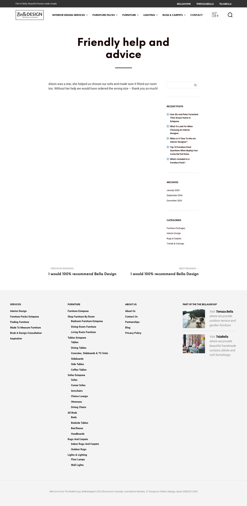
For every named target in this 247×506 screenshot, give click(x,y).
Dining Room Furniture (83, 326)
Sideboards (77, 358)
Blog (127, 327)
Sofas (74, 379)
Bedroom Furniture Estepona (87, 321)
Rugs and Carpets (78, 439)
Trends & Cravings (175, 243)
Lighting (149, 15)
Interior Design (174, 233)
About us (130, 311)
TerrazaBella (205, 4)
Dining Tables (78, 347)
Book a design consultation (26, 333)
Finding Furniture (19, 322)
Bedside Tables (79, 422)
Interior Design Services (68, 15)
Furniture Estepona (78, 311)
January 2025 (173, 190)
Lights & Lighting (77, 454)
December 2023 (174, 200)
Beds (74, 417)
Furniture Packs (103, 15)
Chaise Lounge (79, 396)
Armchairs (77, 390)
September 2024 (174, 195)
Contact (196, 15)
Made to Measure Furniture (25, 327)
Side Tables (77, 364)
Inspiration (16, 338)
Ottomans (76, 401)
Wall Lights (77, 465)
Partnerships (132, 322)
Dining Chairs (78, 407)
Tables (74, 342)
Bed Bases (77, 428)
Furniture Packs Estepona (24, 316)
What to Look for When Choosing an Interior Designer (181, 130)
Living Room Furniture (83, 332)
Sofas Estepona (76, 375)
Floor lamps (78, 459)
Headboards (78, 433)
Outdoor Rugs (78, 449)
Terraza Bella (224, 311)
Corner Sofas (78, 385)
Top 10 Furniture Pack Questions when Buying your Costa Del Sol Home (184, 150)
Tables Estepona (77, 337)
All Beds (72, 412)
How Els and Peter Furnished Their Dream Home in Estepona (184, 118)
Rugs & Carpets (172, 15)
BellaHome (184, 4)
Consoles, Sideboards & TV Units (89, 353)
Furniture (129, 15)
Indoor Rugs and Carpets (85, 443)
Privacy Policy (133, 333)
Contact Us (131, 316)
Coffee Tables (79, 369)
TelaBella (225, 4)
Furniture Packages (176, 228)
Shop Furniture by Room (81, 316)
